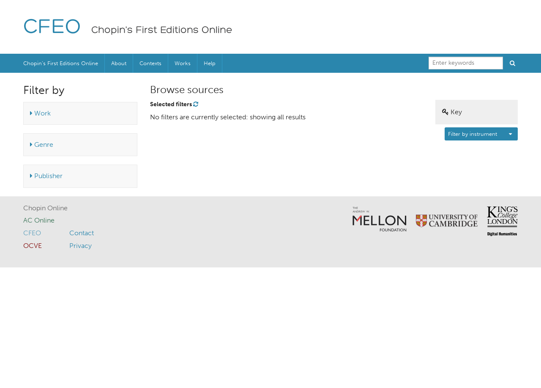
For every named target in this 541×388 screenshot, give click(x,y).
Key (452, 112)
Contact (81, 233)
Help (210, 63)
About (118, 63)
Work (40, 113)
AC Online (39, 220)
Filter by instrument (472, 134)
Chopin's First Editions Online (161, 30)
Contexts (150, 63)
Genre (41, 144)
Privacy (80, 246)
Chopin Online (45, 208)
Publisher (46, 176)
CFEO (52, 28)
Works (183, 63)
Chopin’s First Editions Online (60, 63)
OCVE (32, 246)
